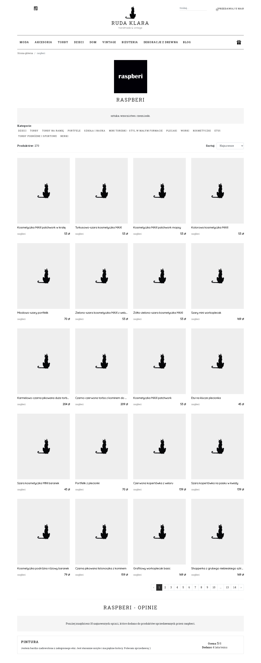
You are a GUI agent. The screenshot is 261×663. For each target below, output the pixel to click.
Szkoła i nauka (94, 130)
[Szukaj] (205, 8)
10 (214, 587)
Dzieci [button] (79, 42)
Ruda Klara (130, 20)
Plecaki (171, 130)
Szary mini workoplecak (206, 312)
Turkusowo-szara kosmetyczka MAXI (98, 227)
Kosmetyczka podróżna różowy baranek (43, 568)
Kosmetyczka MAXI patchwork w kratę (41, 227)
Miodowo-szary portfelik (32, 312)
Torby (34, 130)
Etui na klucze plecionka (206, 398)
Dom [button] (93, 42)
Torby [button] (63, 42)
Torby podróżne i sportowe (37, 136)
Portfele (74, 130)
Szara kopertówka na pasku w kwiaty (214, 483)
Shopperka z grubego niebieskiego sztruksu (217, 568)
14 (234, 587)
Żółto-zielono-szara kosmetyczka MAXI (158, 312)
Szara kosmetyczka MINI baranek (38, 483)
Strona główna (25, 53)
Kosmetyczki (202, 130)
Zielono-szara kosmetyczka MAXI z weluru (101, 312)
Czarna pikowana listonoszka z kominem (100, 568)
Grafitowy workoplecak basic (151, 568)
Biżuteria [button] (130, 42)
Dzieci (22, 130)
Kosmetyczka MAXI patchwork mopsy (157, 227)
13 (227, 587)
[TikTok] (36, 8)
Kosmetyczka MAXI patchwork (152, 398)
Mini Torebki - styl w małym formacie (136, 130)
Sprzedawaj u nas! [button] (230, 8)
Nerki (64, 136)
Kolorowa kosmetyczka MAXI (209, 227)
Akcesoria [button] (43, 42)
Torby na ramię (53, 130)
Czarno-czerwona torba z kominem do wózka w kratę (101, 398)
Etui (217, 130)
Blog (187, 42)
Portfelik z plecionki (87, 483)
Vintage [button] (109, 42)
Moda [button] (24, 42)
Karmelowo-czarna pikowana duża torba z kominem (43, 398)
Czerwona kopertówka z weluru (153, 483)
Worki (185, 130)
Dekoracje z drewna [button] (161, 42)
